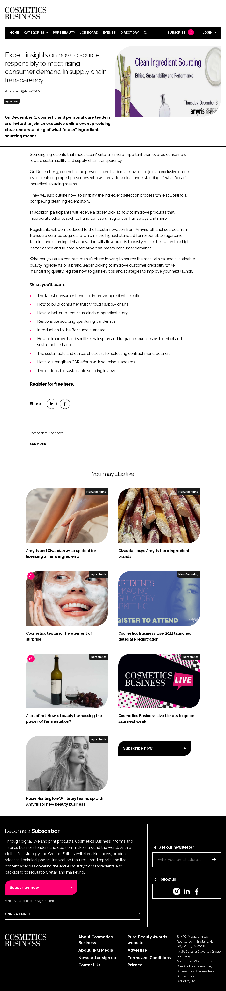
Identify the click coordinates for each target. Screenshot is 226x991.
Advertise (137, 950)
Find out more (17, 914)
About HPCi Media (95, 950)
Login (207, 32)
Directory (129, 32)
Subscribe (180, 32)
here (68, 383)
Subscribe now (137, 748)
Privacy (135, 965)
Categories (34, 32)
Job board (89, 32)
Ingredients (11, 101)
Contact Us (89, 965)
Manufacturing (96, 491)
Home (14, 32)
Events (109, 32)
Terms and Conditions (149, 957)
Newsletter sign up (97, 957)
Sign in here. (46, 901)
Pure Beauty (64, 32)
